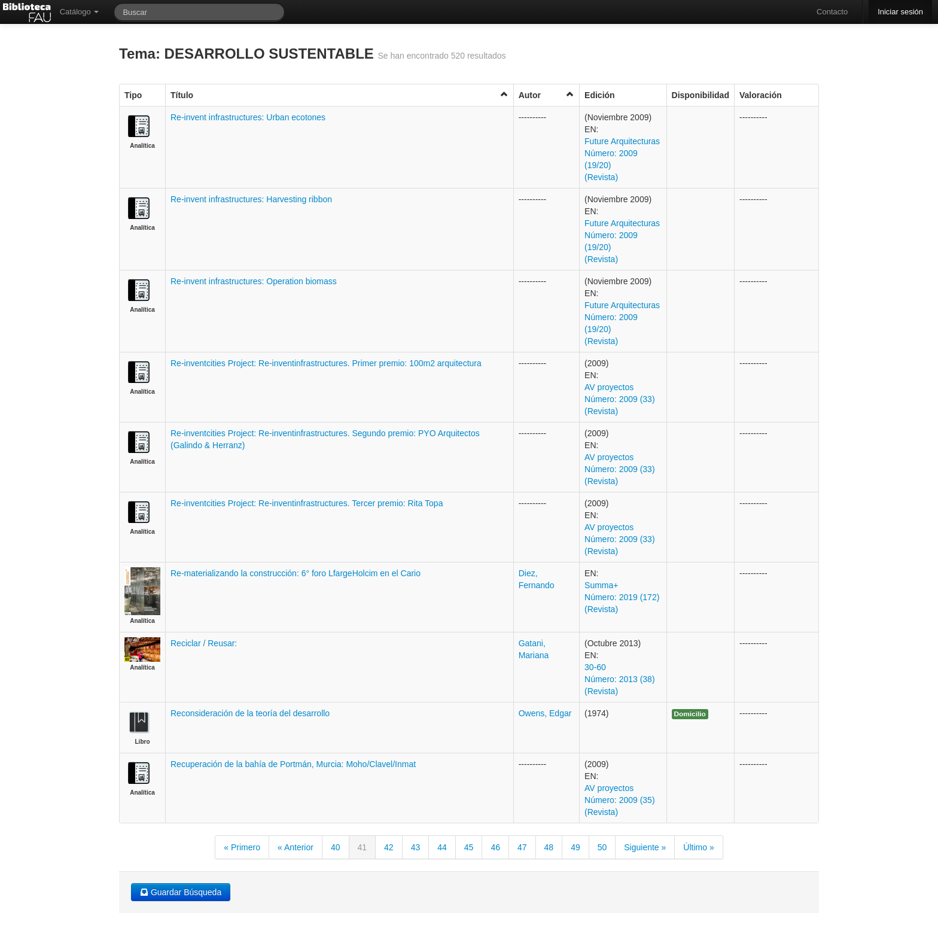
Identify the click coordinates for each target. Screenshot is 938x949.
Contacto (832, 11)
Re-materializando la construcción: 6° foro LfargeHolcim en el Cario (295, 573)
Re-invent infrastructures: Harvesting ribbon (251, 199)
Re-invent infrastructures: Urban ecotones (247, 117)
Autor (546, 95)
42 (389, 847)
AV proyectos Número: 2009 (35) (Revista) (619, 800)
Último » (698, 847)
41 (362, 847)
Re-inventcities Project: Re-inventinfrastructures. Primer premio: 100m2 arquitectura (326, 363)
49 (575, 847)
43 (416, 847)
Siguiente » (645, 847)
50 (602, 847)
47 (522, 847)
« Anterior (295, 847)
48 (549, 847)
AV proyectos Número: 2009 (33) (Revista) (619, 399)
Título (339, 95)
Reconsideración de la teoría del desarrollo (250, 713)
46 (495, 847)
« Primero (242, 847)
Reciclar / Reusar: (203, 643)
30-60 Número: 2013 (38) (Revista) (619, 679)
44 (442, 847)
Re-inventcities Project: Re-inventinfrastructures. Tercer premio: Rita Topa (306, 503)
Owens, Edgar (545, 713)
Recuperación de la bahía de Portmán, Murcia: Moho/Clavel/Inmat (293, 764)
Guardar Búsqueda (180, 892)
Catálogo (79, 11)
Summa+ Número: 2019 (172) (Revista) (621, 597)
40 (335, 847)
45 (469, 847)
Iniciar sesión (900, 11)
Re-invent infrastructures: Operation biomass (253, 281)
